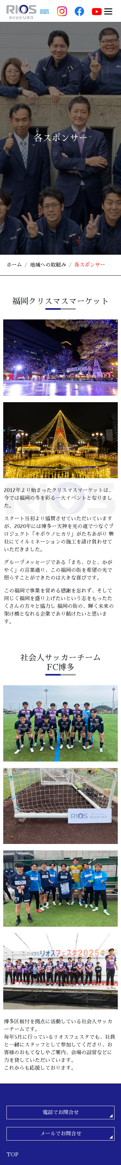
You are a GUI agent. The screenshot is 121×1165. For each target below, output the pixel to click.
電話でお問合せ (61, 1112)
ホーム (14, 265)
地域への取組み (48, 265)
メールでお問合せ (60, 1133)
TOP (12, 1154)
